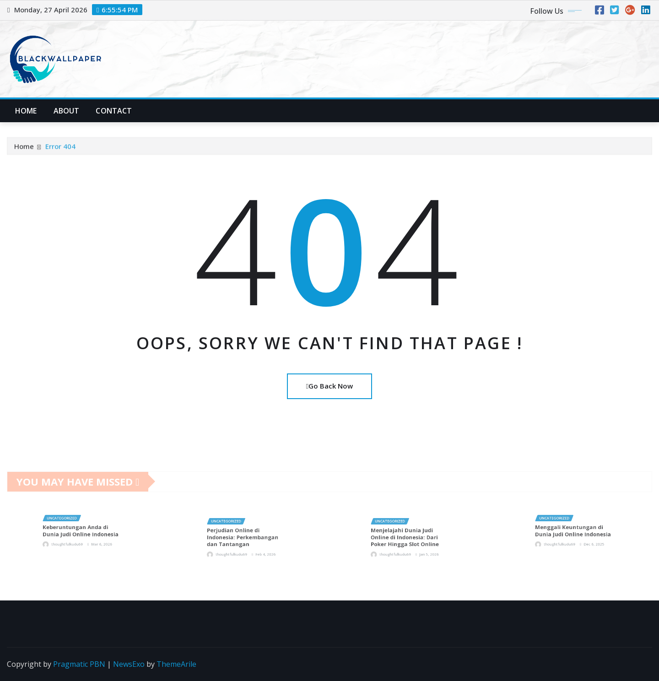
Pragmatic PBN (79, 664)
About (67, 111)
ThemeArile (176, 664)
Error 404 (60, 149)
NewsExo (129, 664)
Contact (114, 111)
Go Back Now (329, 385)
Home (26, 111)
